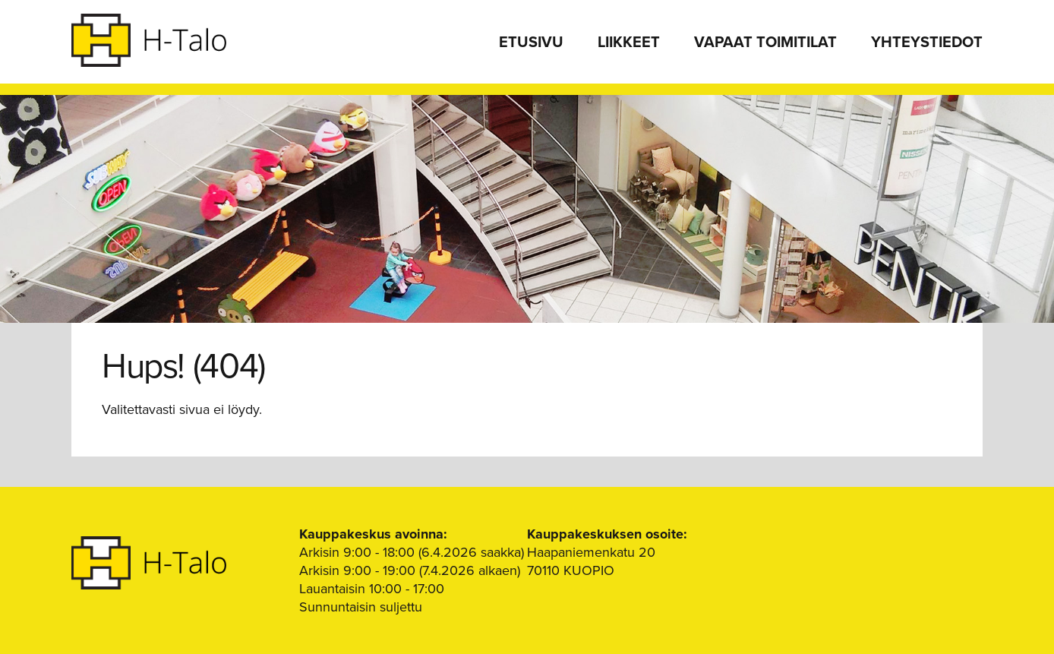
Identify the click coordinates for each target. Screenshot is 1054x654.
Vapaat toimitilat (765, 42)
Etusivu (531, 42)
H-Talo (148, 40)
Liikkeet (629, 42)
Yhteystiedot (927, 42)
